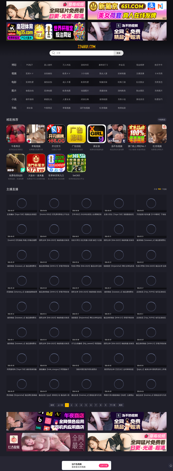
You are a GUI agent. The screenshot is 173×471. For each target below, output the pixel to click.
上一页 (60, 405)
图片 (14, 90)
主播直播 (140, 73)
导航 (14, 107)
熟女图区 (140, 90)
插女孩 (30, 107)
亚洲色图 (48, 90)
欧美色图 (66, 90)
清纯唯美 (122, 90)
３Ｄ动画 (85, 73)
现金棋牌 (140, 64)
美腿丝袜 (103, 90)
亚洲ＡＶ (30, 73)
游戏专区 (85, 64)
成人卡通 (66, 82)
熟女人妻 (103, 73)
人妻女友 (66, 99)
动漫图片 (85, 90)
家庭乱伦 (48, 99)
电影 (14, 82)
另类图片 (159, 90)
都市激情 (30, 99)
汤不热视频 (85, 107)
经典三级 (122, 82)
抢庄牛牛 (159, 64)
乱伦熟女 (140, 82)
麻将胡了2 (103, 64)
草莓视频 (66, 107)
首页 (52, 405)
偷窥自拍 (30, 90)
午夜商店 (48, 107)
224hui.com (86, 46)
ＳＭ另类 (159, 73)
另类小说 (122, 99)
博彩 (14, 64)
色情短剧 (122, 107)
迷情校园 (103, 99)
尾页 (120, 405)
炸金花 (122, 64)
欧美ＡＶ (66, 73)
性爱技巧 (159, 99)
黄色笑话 (140, 99)
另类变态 (159, 82)
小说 (14, 99)
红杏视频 (103, 107)
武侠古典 (85, 99)
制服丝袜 (103, 82)
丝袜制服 (122, 73)
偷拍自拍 (48, 82)
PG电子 (29, 64)
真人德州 (48, 64)
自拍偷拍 (48, 73)
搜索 (119, 53)
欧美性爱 (85, 82)
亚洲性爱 (30, 82)
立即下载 (103, 465)
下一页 (112, 405)
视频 (14, 73)
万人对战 (66, 64)
